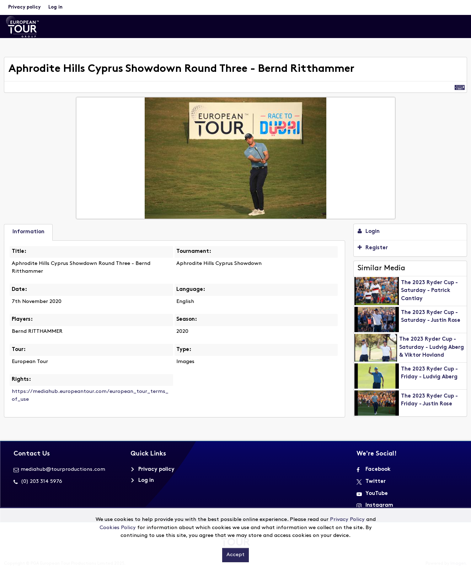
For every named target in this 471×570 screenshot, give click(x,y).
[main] (235, 241)
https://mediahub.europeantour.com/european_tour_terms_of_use (90, 396)
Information (28, 232)
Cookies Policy (118, 528)
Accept (235, 555)
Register (373, 248)
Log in (55, 7)
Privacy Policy (347, 519)
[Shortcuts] (460, 86)
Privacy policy (24, 7)
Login (369, 231)
